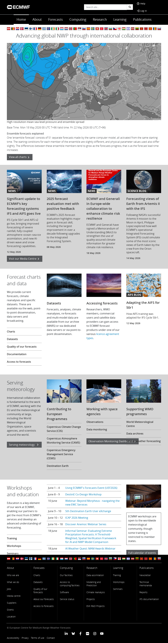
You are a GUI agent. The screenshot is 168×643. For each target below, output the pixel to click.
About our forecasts (43, 599)
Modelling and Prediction (93, 584)
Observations (94, 422)
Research (100, 19)
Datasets (12, 339)
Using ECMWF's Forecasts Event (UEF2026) (91, 488)
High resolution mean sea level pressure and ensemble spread (45, 122)
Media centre (14, 595)
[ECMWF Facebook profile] (80, 633)
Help (141, 3)
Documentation (16, 354)
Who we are (13, 575)
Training (12, 538)
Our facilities (66, 575)
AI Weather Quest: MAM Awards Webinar (90, 548)
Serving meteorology (24, 445)
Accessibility (13, 637)
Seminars (13, 553)
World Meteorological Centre (139, 424)
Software (64, 592)
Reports (143, 592)
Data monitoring (96, 429)
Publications (142, 19)
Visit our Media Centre (24, 259)
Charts (11, 331)
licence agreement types (102, 336)
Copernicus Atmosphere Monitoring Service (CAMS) (63, 440)
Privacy (25, 637)
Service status (67, 599)
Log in (142, 10)
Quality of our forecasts (22, 346)
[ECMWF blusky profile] (73, 633)
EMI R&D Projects (95, 606)
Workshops (14, 546)
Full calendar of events (142, 553)
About (37, 19)
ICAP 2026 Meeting (76, 517)
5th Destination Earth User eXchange (88, 511)
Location (11, 616)
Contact (51, 637)
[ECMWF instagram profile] (94, 633)
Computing (77, 19)
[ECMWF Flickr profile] (87, 633)
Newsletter (145, 575)
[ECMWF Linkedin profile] (66, 633)
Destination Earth (58, 466)
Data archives (134, 433)
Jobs (9, 589)
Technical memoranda (145, 584)
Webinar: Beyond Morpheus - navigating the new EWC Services (92, 502)
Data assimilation (95, 575)
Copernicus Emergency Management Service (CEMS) (61, 454)
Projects (90, 599)
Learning (119, 19)
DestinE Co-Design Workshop (83, 494)
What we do (13, 582)
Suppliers (11, 602)
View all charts (20, 157)
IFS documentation (149, 599)
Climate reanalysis (95, 592)
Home (21, 19)
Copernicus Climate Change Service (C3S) (64, 429)
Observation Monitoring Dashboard (112, 441)
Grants (10, 609)
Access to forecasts (19, 361)
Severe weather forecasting (143, 441)
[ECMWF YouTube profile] (101, 633)
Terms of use (37, 637)
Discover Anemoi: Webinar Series (85, 524)
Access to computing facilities (70, 584)
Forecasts (55, 19)
